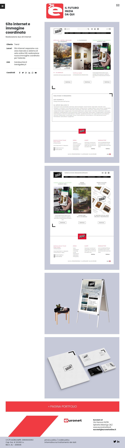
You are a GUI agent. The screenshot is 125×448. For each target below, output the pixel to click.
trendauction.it (20, 62)
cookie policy (63, 440)
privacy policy (51, 440)
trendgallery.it (20, 64)
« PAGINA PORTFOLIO (62, 406)
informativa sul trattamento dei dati (60, 442)
